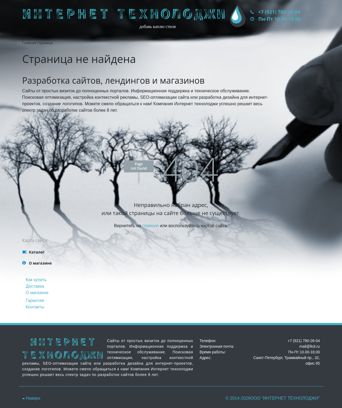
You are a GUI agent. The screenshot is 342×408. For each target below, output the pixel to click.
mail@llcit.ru (309, 346)
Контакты (35, 307)
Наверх (31, 398)
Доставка (35, 286)
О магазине (37, 292)
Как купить (36, 279)
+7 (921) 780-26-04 (279, 12)
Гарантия (35, 300)
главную (150, 225)
